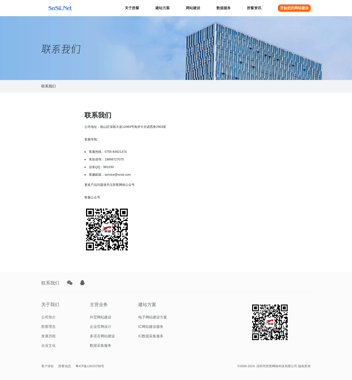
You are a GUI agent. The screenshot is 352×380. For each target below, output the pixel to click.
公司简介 (48, 317)
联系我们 (48, 86)
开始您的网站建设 (294, 8)
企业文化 (48, 345)
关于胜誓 (132, 8)
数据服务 (223, 8)
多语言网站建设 (102, 336)
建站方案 (162, 8)
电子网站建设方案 (152, 317)
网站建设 (193, 8)
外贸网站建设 (100, 317)
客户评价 (47, 366)
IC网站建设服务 (150, 327)
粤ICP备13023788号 (89, 366)
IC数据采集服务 (150, 336)
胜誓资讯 (254, 8)
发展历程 (48, 336)
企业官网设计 (100, 327)
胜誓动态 (64, 366)
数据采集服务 (100, 345)
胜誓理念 (48, 327)
